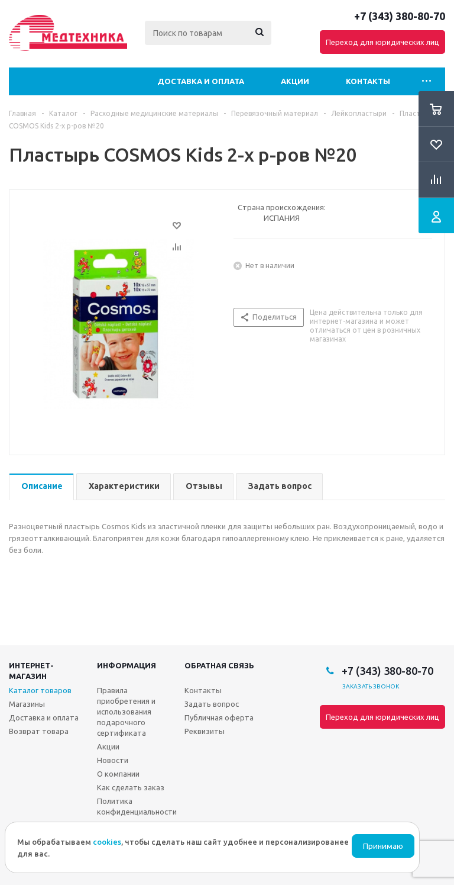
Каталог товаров (40, 690)
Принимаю (383, 846)
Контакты (368, 81)
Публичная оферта (219, 717)
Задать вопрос (211, 704)
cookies (107, 842)
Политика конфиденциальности (137, 806)
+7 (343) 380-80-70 (399, 16)
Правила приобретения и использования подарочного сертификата (126, 711)
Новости (112, 760)
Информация (126, 665)
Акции (295, 81)
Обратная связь (219, 665)
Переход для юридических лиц (382, 42)
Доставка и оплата (200, 81)
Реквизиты (204, 731)
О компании (118, 774)
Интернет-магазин (31, 670)
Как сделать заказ (130, 787)
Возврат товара (39, 731)
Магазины (27, 704)
